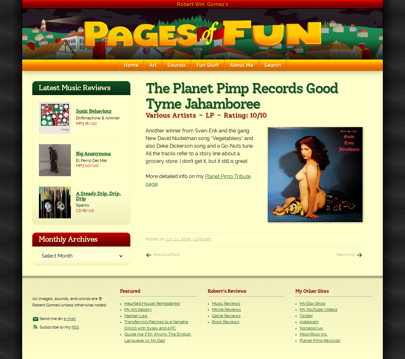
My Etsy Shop (312, 304)
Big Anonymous (93, 153)
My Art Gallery (138, 310)
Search (272, 65)
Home (131, 65)
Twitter (306, 316)
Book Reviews (225, 322)
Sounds (176, 65)
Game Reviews (226, 316)
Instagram (309, 322)
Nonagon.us (311, 328)
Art (153, 65)
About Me (241, 65)
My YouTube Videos (318, 310)
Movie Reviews (226, 310)
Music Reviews (226, 304)
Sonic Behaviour (94, 111)
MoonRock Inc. (313, 334)
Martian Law (136, 316)
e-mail (70, 319)
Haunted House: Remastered (152, 304)
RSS (75, 327)
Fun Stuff (207, 65)
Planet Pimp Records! (320, 341)
